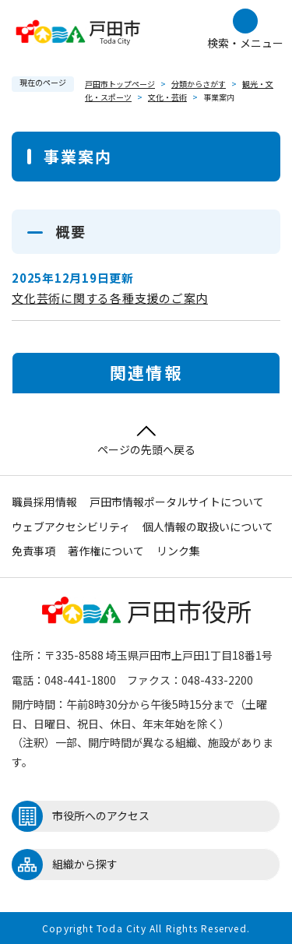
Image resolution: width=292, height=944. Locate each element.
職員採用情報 (44, 501)
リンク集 (178, 550)
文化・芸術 (167, 97)
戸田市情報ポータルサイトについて (177, 501)
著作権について (106, 550)
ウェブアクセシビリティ (71, 526)
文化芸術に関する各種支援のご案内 (110, 298)
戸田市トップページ (120, 84)
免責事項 (33, 550)
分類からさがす (198, 84)
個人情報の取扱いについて (207, 526)
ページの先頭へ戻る (146, 441)
